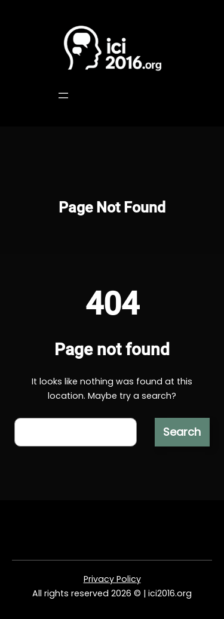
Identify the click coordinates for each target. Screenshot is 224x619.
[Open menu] (63, 95)
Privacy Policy (112, 579)
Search (182, 431)
